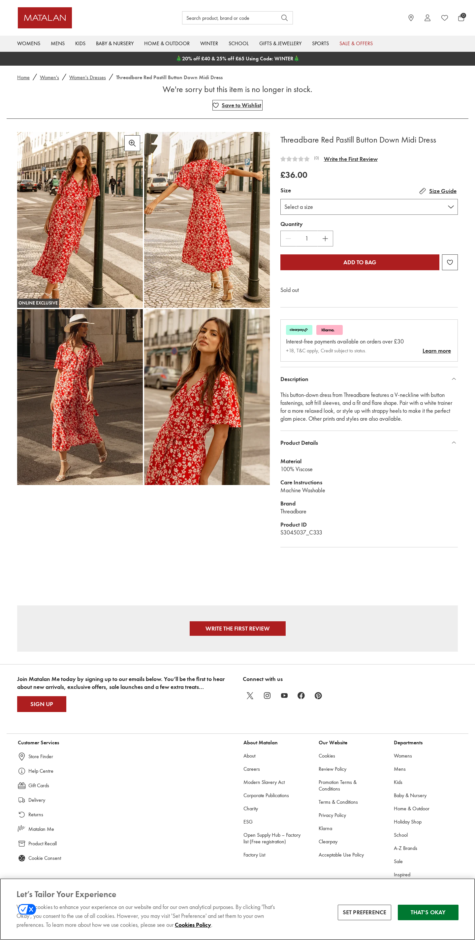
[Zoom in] (132, 143)
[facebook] (301, 695)
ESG (248, 822)
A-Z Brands (405, 848)
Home (23, 77)
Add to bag (359, 262)
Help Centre (40, 771)
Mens (58, 43)
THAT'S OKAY (428, 913)
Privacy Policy (332, 815)
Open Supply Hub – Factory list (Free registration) (272, 838)
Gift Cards (38, 785)
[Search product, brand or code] (223, 18)
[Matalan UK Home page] (74, 18)
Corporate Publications (266, 795)
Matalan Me (41, 829)
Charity (250, 808)
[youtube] (284, 695)
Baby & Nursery (115, 43)
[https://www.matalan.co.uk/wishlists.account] (444, 18)
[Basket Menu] (461, 18)
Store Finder (40, 756)
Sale (398, 861)
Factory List (254, 855)
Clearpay (328, 841)
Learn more (437, 350)
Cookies (327, 756)
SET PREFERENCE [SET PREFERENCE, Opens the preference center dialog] (365, 913)
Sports (320, 43)
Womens (28, 43)
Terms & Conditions (338, 802)
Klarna (325, 828)
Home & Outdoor (167, 43)
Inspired (402, 874)
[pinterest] (318, 695)
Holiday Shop (408, 822)
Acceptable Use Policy (341, 855)
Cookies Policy (193, 925)
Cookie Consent (44, 858)
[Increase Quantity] (325, 238)
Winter (209, 43)
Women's (49, 77)
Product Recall (42, 843)
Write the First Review (351, 159)
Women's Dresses (87, 77)
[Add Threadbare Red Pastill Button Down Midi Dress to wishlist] (237, 105)
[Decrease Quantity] (288, 238)
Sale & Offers (356, 43)
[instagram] (267, 695)
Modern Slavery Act (264, 782)
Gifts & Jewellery (280, 43)
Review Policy (332, 769)
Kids (80, 43)
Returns (35, 814)
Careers (251, 769)
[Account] (427, 18)
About (249, 756)
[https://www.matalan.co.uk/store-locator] (411, 17)
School (239, 43)
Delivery (36, 800)
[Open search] (285, 18)
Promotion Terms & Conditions (338, 785)
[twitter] (250, 695)
